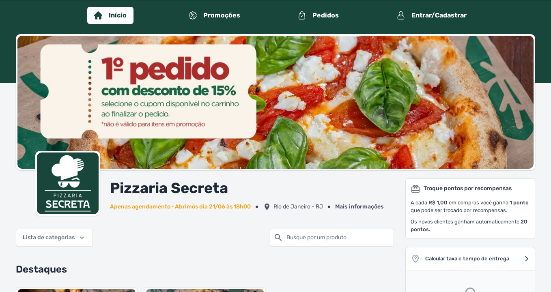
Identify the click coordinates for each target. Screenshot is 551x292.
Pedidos (318, 15)
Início (110, 15)
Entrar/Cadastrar (432, 15)
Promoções (214, 15)
